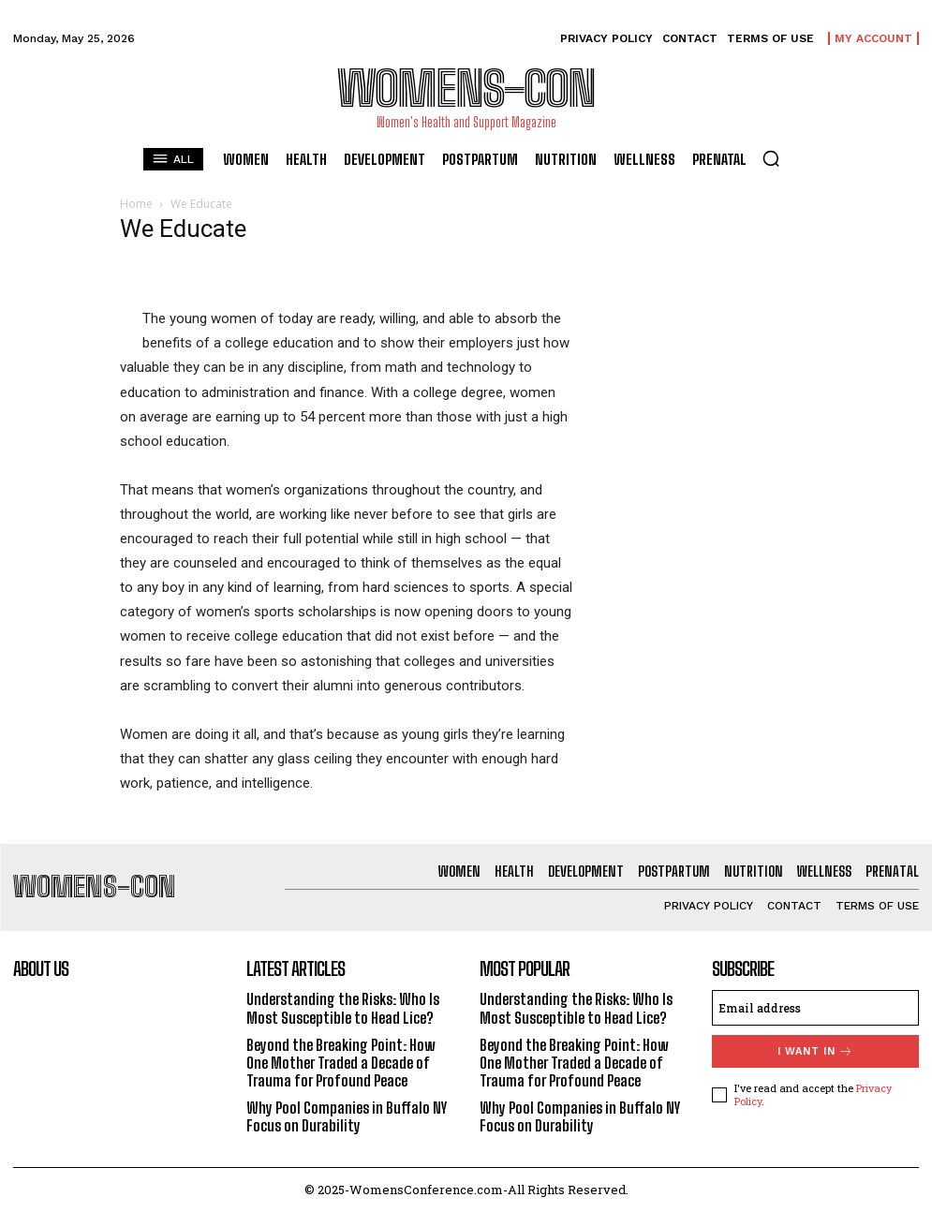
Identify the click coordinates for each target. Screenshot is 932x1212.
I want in (815, 1051)
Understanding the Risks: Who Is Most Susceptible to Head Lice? (342, 1008)
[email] (815, 1008)
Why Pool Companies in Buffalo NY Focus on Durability (346, 1116)
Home (136, 204)
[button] (771, 158)
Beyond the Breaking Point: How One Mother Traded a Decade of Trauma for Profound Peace (341, 1062)
